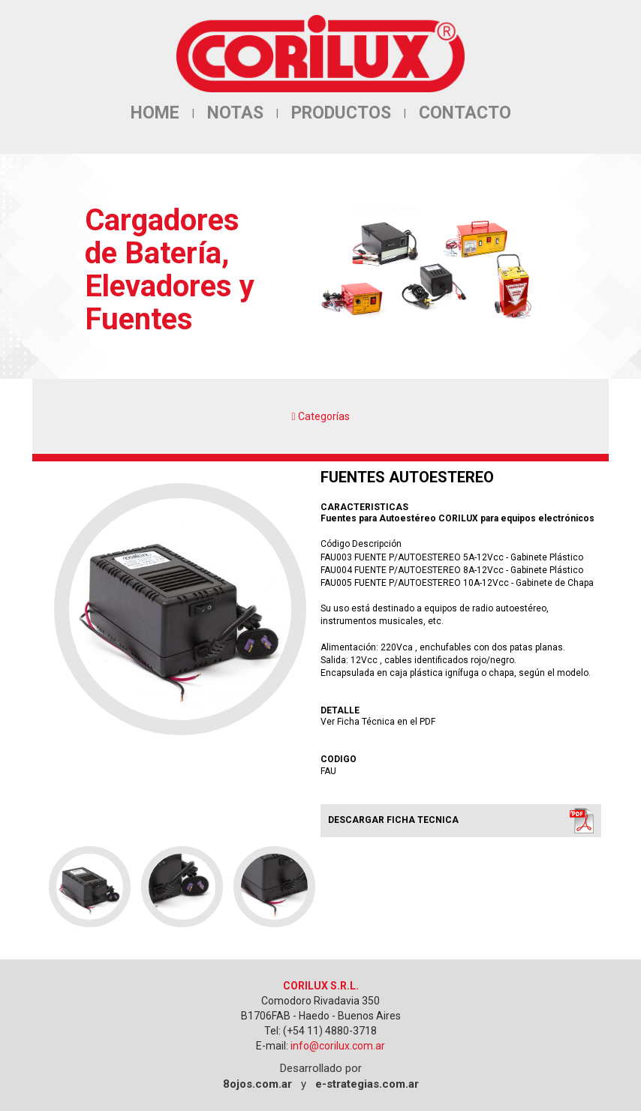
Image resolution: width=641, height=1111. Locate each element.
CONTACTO (465, 113)
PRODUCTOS (341, 113)
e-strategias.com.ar (367, 1084)
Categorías (320, 416)
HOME (155, 113)
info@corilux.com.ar (337, 1046)
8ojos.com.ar (257, 1084)
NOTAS (235, 113)
